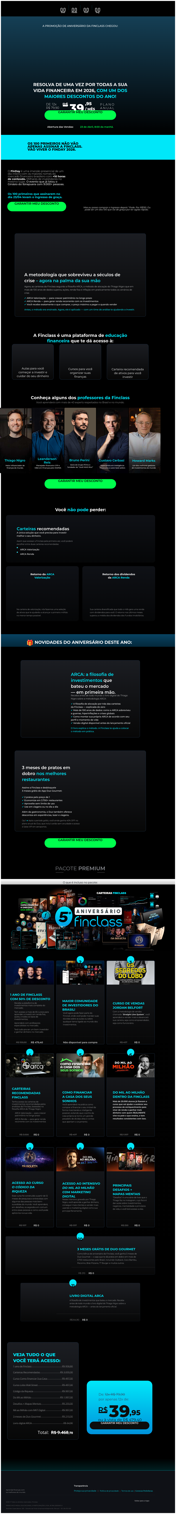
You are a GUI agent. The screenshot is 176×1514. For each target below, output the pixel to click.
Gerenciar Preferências (144, 1491)
